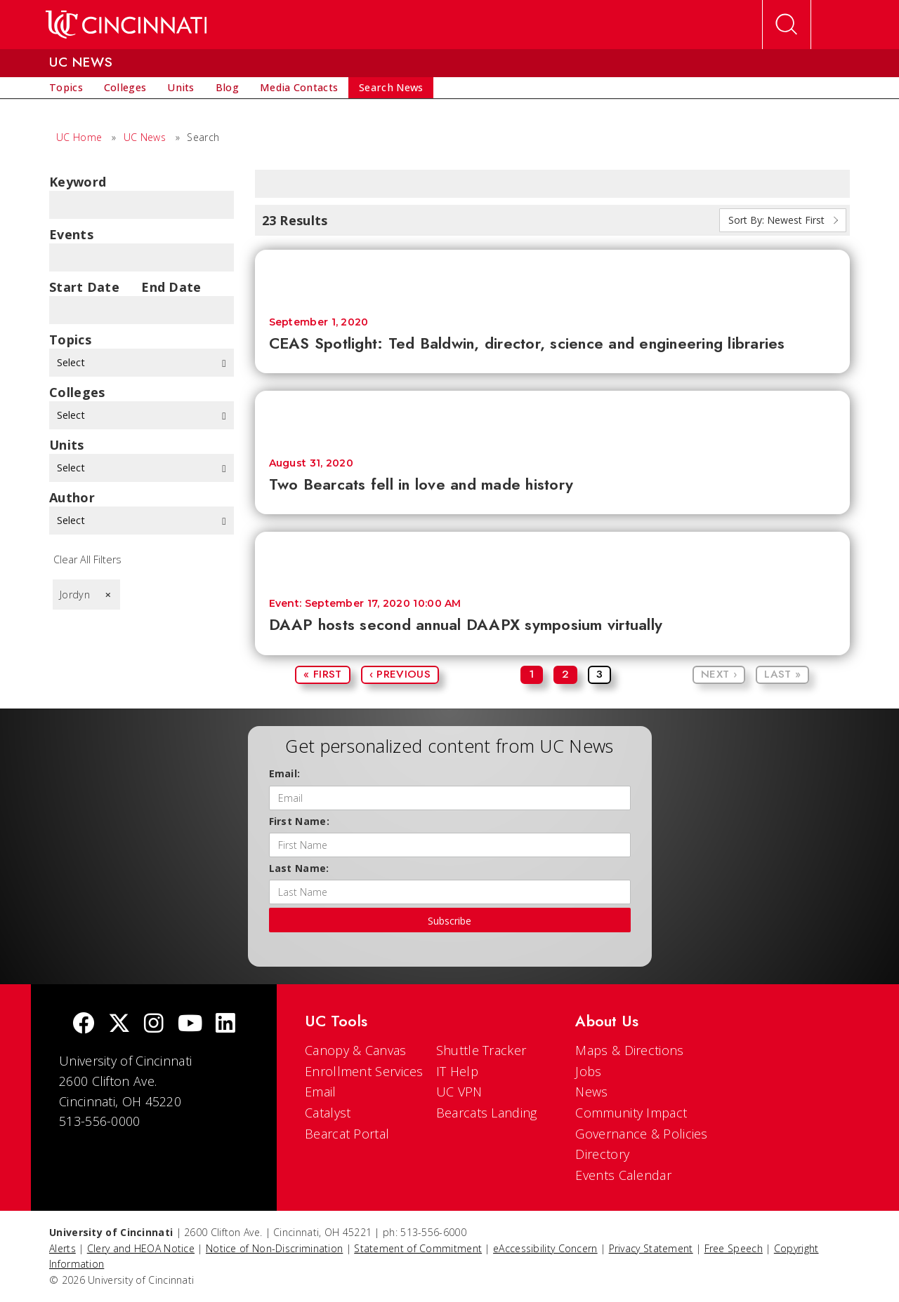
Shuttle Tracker (481, 1050)
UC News (145, 137)
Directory (602, 1154)
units (66, 444)
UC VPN (459, 1091)
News (591, 1091)
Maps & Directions (629, 1050)
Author (72, 497)
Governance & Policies (641, 1133)
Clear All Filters (87, 559)
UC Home (79, 137)
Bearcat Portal (347, 1133)
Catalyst (327, 1112)
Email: (285, 773)
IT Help (457, 1071)
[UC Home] (126, 24)
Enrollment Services (364, 1071)
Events (71, 234)
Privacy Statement (651, 1248)
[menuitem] (66, 87)
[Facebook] (83, 1024)
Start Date (84, 286)
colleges (77, 392)
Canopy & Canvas (356, 1050)
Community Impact (631, 1112)
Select (141, 362)
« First (322, 674)
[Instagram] (154, 1024)
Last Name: (299, 868)
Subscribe (449, 920)
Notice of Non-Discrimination (274, 1248)
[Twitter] (119, 1024)
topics (70, 339)
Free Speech (733, 1248)
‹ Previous (400, 674)
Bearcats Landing (486, 1112)
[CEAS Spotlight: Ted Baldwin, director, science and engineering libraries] (553, 276)
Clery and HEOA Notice (141, 1248)
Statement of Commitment (418, 1248)
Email (320, 1091)
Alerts (62, 1248)
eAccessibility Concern (545, 1248)
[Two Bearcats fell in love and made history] (553, 417)
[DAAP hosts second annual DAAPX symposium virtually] (553, 558)
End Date (171, 286)
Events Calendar (623, 1175)
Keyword (77, 181)
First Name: (299, 821)
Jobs (588, 1071)
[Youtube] (190, 1024)
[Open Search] (786, 24)
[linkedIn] (225, 1024)
